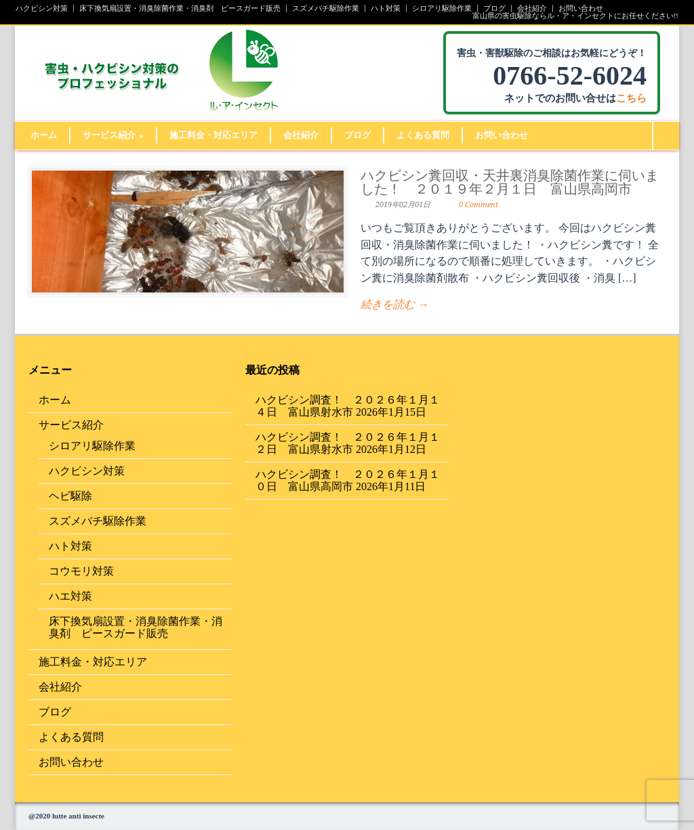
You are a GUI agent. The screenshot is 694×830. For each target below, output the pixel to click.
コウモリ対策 (81, 571)
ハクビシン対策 (42, 8)
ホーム (43, 135)
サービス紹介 (113, 135)
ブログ (494, 8)
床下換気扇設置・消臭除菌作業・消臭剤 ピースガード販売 (180, 8)
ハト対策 (386, 8)
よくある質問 (422, 135)
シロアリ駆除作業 (442, 8)
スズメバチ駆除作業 (325, 8)
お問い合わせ (580, 8)
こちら (631, 98)
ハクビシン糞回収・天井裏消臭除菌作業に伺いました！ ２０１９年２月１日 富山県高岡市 (510, 182)
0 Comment (478, 204)
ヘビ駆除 (70, 496)
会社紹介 (532, 8)
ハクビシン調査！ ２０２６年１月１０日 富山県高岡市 (348, 480)
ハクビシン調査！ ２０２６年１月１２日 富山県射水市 (348, 443)
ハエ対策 (70, 596)
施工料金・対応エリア (213, 135)
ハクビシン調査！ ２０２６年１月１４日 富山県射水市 (348, 406)
